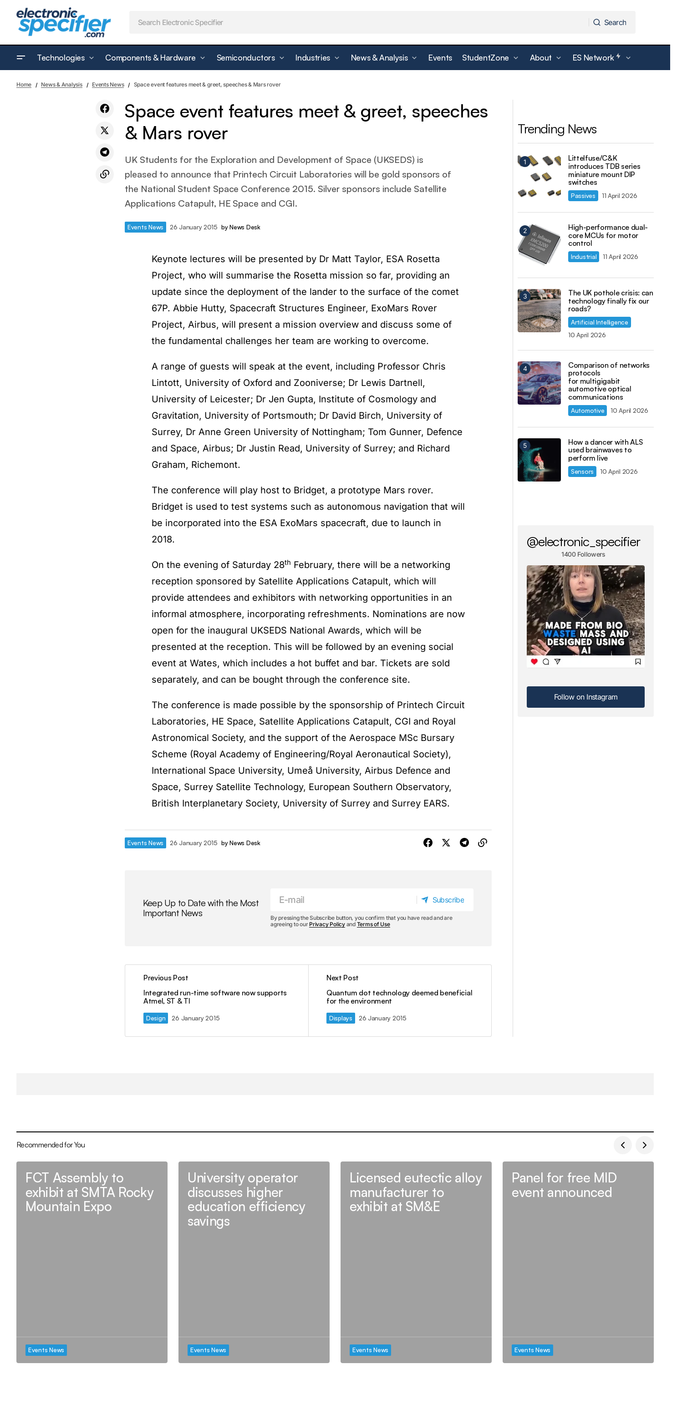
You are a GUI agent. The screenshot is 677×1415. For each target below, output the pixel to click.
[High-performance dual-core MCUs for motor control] (539, 245)
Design (155, 1018)
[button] (21, 58)
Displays (340, 1018)
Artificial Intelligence (599, 322)
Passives (583, 195)
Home (23, 84)
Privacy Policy (327, 924)
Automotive (587, 410)
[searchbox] (359, 22)
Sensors (582, 471)
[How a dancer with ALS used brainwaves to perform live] (539, 460)
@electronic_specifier (583, 541)
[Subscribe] (445, 900)
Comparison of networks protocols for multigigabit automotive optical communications (609, 381)
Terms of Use (373, 924)
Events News (108, 84)
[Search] (611, 22)
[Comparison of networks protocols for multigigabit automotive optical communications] (539, 383)
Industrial (583, 256)
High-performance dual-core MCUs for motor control (608, 235)
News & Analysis (61, 84)
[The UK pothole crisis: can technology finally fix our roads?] (539, 310)
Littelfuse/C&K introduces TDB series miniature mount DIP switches (604, 170)
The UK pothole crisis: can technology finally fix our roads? (610, 301)
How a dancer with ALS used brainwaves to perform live (605, 450)
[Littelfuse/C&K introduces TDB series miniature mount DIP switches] (539, 176)
